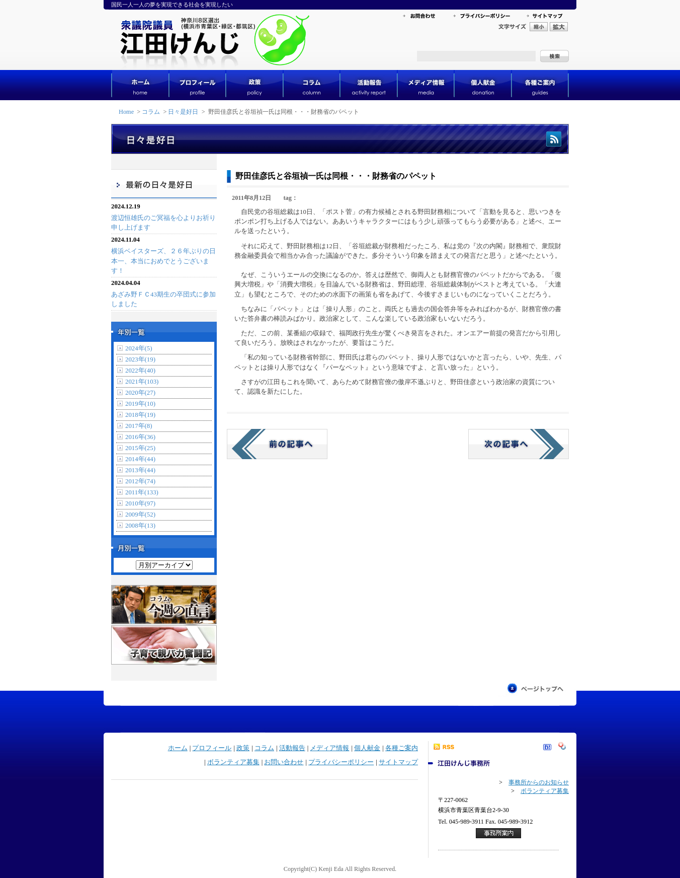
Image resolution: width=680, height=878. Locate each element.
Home (126, 111)
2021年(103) (141, 381)
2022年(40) (140, 370)
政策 (242, 748)
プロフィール (211, 748)
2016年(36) (140, 437)
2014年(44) (140, 459)
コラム (151, 111)
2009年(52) (140, 514)
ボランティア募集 (233, 762)
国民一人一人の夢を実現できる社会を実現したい (172, 5)
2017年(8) (138, 425)
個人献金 (367, 748)
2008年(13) (140, 525)
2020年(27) (140, 392)
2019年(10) (140, 403)
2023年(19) (140, 359)
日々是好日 (183, 111)
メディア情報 (329, 748)
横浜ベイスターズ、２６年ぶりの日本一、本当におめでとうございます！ (163, 261)
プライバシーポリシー (341, 762)
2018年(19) (140, 414)
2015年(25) (140, 448)
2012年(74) (140, 481)
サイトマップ (398, 762)
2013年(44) (140, 470)
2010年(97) (140, 503)
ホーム (178, 748)
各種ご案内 (401, 748)
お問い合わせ (283, 762)
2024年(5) (138, 348)
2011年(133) (141, 492)
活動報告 (292, 748)
